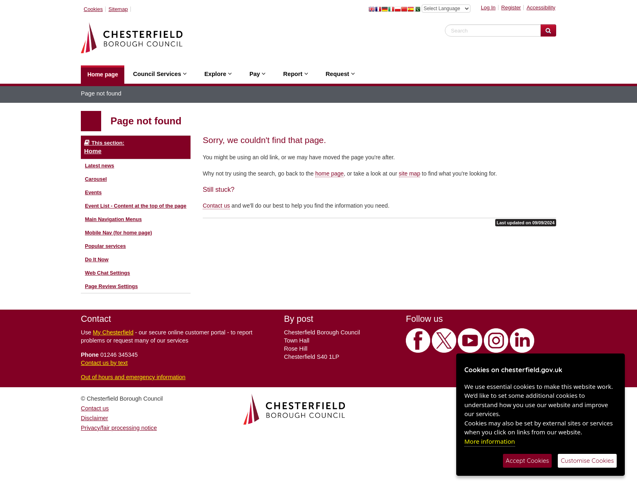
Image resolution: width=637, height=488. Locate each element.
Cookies (93, 9)
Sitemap (118, 9)
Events (93, 192)
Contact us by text (104, 363)
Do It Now (96, 259)
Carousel (96, 179)
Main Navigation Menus (113, 219)
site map (409, 173)
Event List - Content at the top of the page (135, 206)
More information (489, 441)
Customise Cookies (587, 460)
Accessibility (540, 7)
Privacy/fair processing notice (119, 428)
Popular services (105, 246)
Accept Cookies (527, 460)
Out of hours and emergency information (133, 377)
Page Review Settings (111, 286)
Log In (488, 7)
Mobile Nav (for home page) (118, 233)
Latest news (99, 166)
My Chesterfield (113, 332)
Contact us (216, 205)
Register (511, 7)
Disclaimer (94, 418)
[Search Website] (548, 30)
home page (329, 173)
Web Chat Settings (107, 273)
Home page (102, 74)
